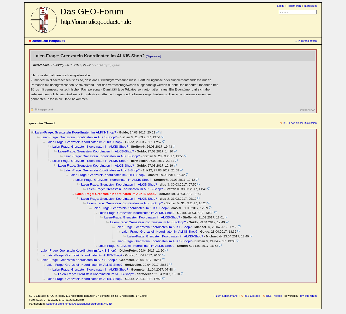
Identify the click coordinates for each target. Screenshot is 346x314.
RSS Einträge (252, 295)
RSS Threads (274, 295)
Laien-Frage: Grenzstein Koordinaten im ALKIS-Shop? (75, 132)
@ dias (116, 65)
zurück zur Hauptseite (48, 40)
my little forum (308, 295)
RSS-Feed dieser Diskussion (300, 122)
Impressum (310, 5)
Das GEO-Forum (96, 16)
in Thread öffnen (307, 40)
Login (280, 5)
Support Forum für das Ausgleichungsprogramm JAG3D (79, 303)
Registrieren (293, 5)
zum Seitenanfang (227, 295)
